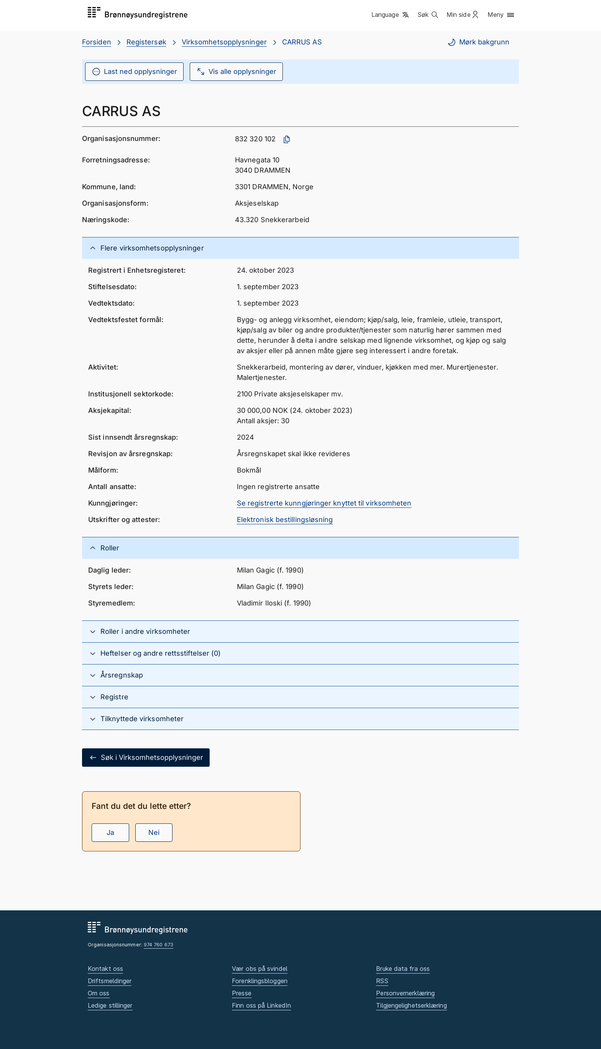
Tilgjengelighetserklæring (411, 1005)
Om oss (99, 993)
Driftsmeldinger (109, 981)
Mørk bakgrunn (478, 42)
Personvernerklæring (405, 993)
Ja (110, 832)
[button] (391, 15)
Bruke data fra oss (403, 968)
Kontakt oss (105, 968)
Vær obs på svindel (259, 968)
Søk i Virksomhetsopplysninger (146, 757)
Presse (241, 993)
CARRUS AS (302, 42)
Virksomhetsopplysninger (224, 42)
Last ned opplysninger (134, 71)
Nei (153, 832)
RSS (382, 981)
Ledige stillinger (110, 1005)
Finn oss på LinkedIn (261, 1005)
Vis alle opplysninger (236, 71)
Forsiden (96, 42)
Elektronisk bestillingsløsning (285, 519)
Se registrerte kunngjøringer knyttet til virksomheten (324, 503)
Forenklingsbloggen (259, 981)
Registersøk (146, 42)
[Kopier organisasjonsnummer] (287, 139)
